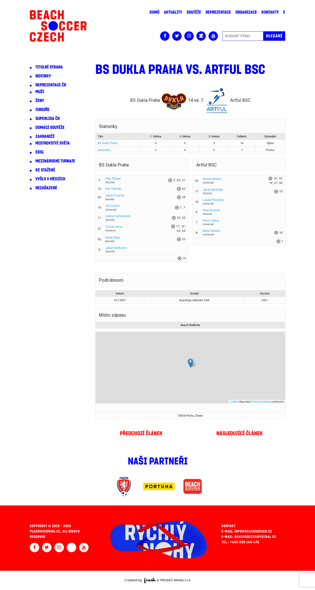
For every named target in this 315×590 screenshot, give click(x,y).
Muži (39, 91)
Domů (154, 12)
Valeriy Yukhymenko (118, 216)
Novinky (43, 76)
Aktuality (173, 12)
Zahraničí (44, 136)
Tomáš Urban (114, 226)
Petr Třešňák (113, 188)
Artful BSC (104, 150)
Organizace (246, 12)
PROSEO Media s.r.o (175, 580)
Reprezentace (218, 12)
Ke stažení (45, 170)
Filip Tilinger (113, 178)
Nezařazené (46, 188)
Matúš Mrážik (211, 230)
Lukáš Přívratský (213, 200)
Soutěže (194, 12)
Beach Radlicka (190, 325)
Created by (140, 580)
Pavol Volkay (211, 220)
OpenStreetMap (261, 401)
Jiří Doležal (112, 205)
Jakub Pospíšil (114, 195)
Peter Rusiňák (211, 210)
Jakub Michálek (213, 189)
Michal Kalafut (212, 179)
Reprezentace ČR (50, 85)
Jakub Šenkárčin (116, 247)
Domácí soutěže (50, 127)
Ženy (39, 100)
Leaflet (233, 401)
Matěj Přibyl (112, 237)
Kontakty (270, 12)
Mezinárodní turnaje (55, 161)
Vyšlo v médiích (50, 179)
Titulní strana (49, 67)
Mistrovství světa (52, 143)
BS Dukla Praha (107, 143)
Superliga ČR (47, 118)
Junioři (42, 109)
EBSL (39, 152)
